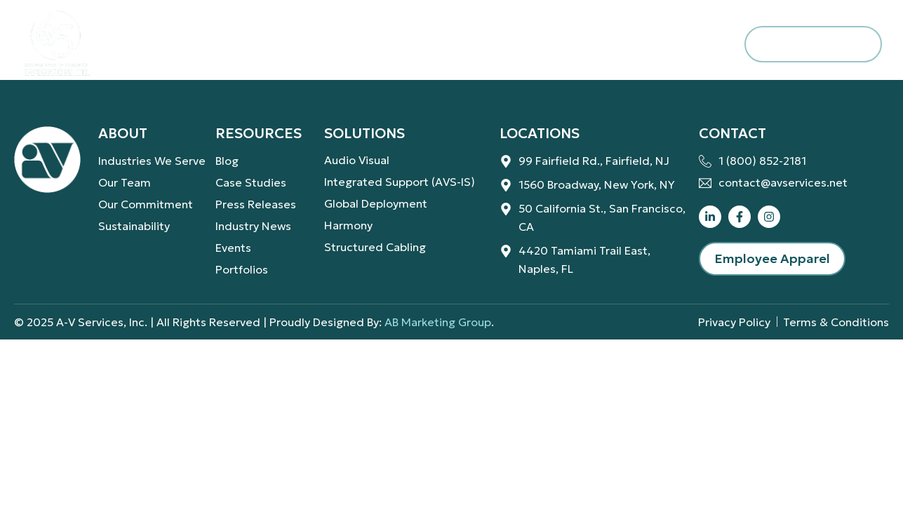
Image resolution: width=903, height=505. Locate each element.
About (168, 44)
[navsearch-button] (712, 44)
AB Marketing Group (437, 322)
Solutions (290, 44)
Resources (429, 44)
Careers (551, 44)
